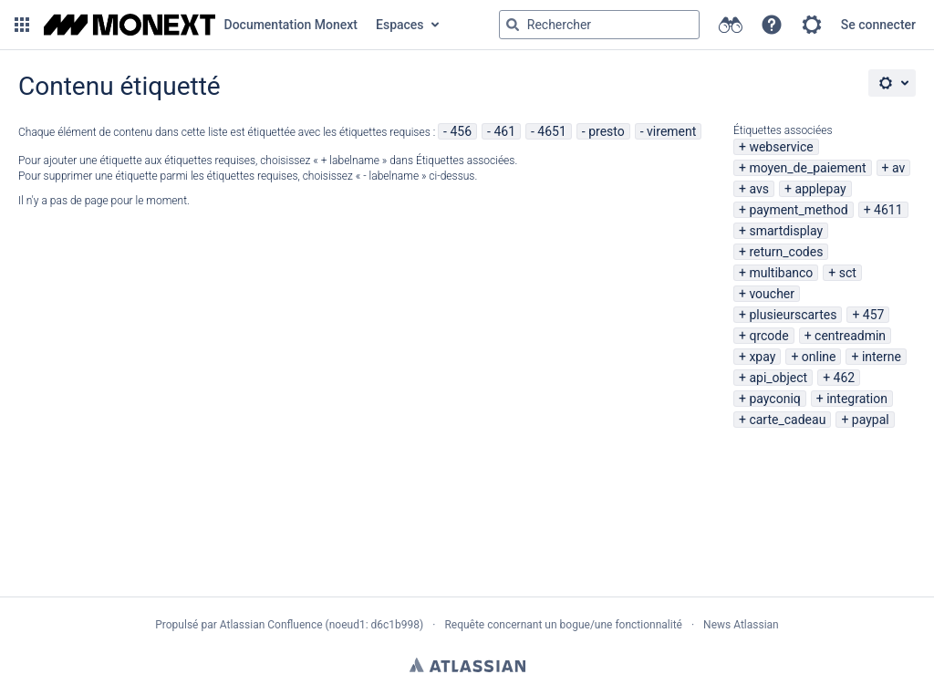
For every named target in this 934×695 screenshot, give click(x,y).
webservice (781, 147)
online (819, 356)
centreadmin (850, 335)
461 (504, 131)
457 (874, 314)
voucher (771, 293)
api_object (778, 377)
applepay (820, 189)
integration (856, 398)
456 (461, 131)
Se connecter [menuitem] (878, 24)
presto (606, 131)
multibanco (781, 272)
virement (671, 131)
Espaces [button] (400, 24)
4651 (551, 131)
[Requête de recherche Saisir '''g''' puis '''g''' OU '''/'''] (599, 24)
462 (845, 377)
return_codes (786, 251)
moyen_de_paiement (807, 168)
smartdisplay (786, 230)
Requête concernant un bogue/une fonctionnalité (563, 624)
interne (881, 356)
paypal (870, 419)
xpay (762, 356)
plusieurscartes (792, 314)
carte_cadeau (787, 419)
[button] (22, 24)
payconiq (774, 398)
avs (759, 189)
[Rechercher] (512, 24)
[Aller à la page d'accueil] (201, 24)
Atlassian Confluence (271, 624)
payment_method (798, 209)
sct (847, 272)
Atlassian (467, 665)
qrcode (768, 335)
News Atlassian (741, 624)
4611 (888, 209)
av (898, 168)
